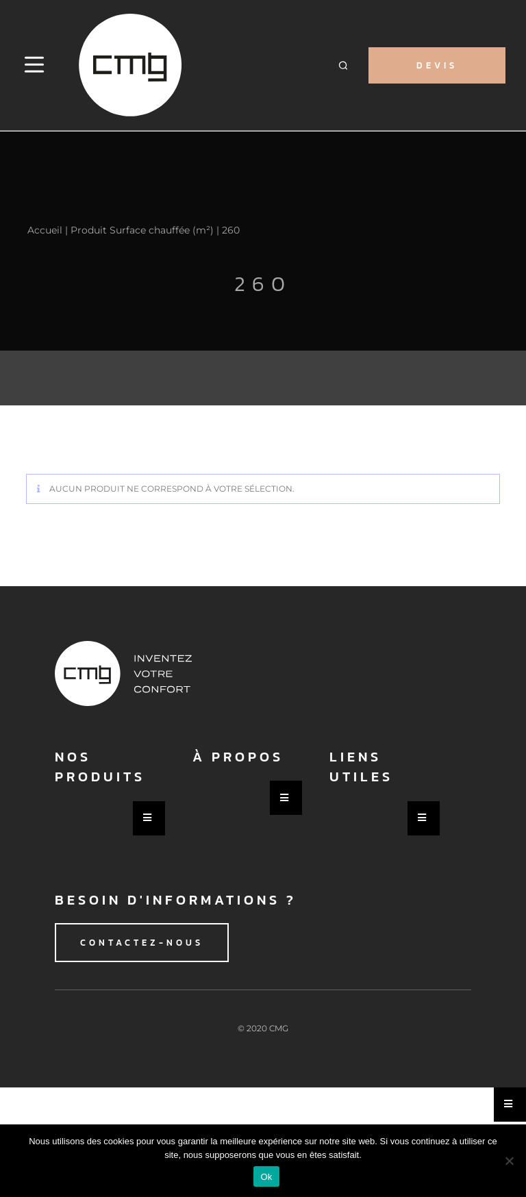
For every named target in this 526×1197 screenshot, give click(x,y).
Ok (266, 1177)
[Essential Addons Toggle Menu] (149, 818)
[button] (343, 65)
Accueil (44, 230)
